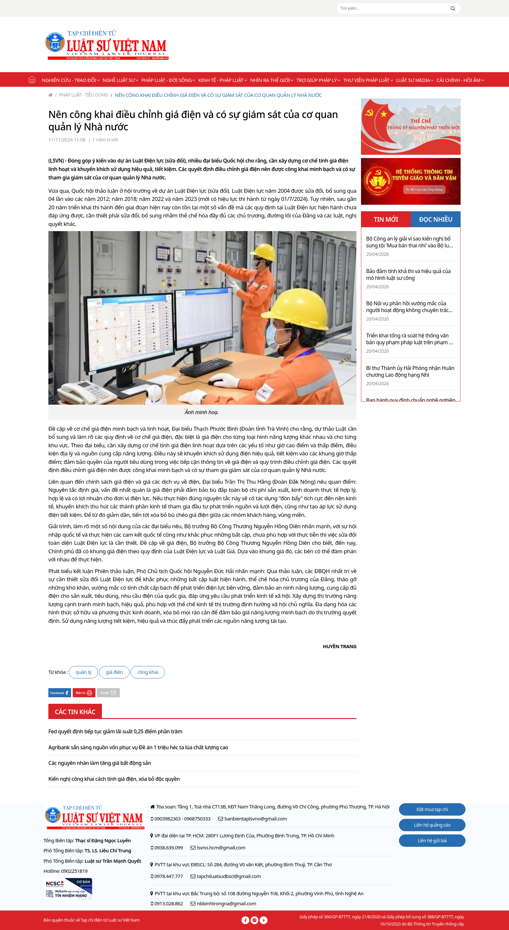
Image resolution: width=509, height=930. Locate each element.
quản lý (83, 672)
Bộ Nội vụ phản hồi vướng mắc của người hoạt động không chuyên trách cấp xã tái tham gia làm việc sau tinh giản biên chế (409, 307)
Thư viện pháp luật (368, 80)
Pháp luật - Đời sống (168, 80)
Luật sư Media (415, 80)
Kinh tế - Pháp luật (222, 80)
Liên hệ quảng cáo (432, 825)
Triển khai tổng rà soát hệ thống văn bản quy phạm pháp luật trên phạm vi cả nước (409, 339)
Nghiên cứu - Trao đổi (71, 80)
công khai (147, 672)
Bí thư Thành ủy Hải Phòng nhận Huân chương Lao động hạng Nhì (410, 371)
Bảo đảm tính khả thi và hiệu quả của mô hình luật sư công (408, 275)
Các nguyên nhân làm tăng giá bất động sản (99, 763)
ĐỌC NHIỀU (436, 219)
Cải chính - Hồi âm (460, 80)
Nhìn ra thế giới (271, 80)
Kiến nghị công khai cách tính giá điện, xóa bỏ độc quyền (114, 779)
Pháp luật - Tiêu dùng (81, 95)
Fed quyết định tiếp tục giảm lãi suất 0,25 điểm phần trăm (115, 732)
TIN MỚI (386, 219)
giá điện (114, 672)
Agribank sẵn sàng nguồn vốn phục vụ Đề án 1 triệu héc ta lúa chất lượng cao (138, 748)
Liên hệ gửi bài (432, 840)
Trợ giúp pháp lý (318, 80)
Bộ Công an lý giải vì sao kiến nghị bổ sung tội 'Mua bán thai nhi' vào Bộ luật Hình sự (409, 242)
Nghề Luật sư (120, 80)
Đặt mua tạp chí (432, 809)
